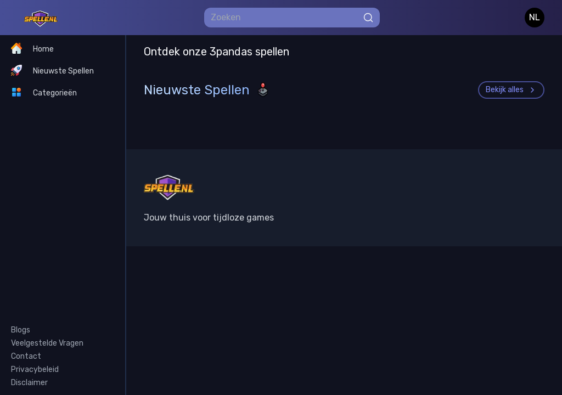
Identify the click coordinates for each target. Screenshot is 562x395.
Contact (26, 356)
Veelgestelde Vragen (47, 343)
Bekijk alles (511, 89)
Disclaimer (29, 382)
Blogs (20, 330)
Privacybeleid (35, 369)
